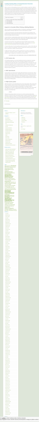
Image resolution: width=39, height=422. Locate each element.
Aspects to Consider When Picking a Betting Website (14, 19)
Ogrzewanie (7, 136)
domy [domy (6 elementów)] (11, 168)
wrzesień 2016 (7, 341)
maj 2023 (6, 249)
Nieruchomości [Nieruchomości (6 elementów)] (11, 188)
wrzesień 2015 (7, 351)
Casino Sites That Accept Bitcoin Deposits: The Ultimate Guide (10, 150)
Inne (6, 123)
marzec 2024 (7, 243)
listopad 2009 (7, 400)
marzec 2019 (7, 306)
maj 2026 (6, 213)
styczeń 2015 (7, 358)
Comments (24, 120)
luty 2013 (6, 377)
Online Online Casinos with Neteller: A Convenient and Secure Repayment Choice (9, 152)
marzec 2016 (7, 347)
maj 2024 (6, 242)
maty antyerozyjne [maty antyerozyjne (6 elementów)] (8, 185)
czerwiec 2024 (7, 240)
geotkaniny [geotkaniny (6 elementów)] (12, 172)
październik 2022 (8, 256)
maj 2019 (6, 304)
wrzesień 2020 (7, 283)
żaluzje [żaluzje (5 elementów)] (15, 210)
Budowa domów (7, 119)
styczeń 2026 (7, 219)
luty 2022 (6, 263)
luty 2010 (6, 397)
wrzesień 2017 (7, 330)
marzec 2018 (7, 321)
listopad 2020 (7, 280)
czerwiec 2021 (7, 273)
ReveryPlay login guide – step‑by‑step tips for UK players (10, 158)
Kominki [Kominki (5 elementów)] (9, 180)
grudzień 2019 (7, 294)
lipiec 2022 (7, 259)
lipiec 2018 (7, 316)
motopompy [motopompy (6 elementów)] (7, 186)
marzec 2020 (7, 290)
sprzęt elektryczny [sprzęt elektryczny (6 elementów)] (9, 204)
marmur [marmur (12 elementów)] (8, 182)
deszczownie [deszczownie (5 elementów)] (7, 168)
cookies (4, 418)
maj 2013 (6, 374)
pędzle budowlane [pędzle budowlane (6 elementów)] (8, 202)
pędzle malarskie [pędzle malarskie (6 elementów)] (9, 203)
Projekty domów (7, 140)
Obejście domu (7, 133)
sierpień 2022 (7, 257)
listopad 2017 (7, 327)
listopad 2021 (7, 266)
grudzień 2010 (7, 395)
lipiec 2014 (7, 364)
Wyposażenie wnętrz (8, 143)
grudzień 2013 (7, 371)
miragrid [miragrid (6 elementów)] (13, 185)
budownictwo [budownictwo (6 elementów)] (12, 167)
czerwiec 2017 (7, 334)
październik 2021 (8, 267)
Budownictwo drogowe (8, 120)
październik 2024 (8, 239)
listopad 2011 (7, 388)
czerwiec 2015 (7, 354)
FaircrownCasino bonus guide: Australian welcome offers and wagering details (10, 161)
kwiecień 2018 (7, 320)
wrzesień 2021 (7, 269)
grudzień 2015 (7, 350)
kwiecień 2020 (7, 289)
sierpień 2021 (7, 270)
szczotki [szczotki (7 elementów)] (12, 204)
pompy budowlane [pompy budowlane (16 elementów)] (9, 192)
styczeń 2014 (7, 370)
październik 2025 (8, 223)
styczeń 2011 (7, 394)
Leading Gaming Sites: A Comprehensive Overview (19, 3)
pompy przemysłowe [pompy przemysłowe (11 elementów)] (9, 195)
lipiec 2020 (7, 284)
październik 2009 (8, 401)
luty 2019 (6, 307)
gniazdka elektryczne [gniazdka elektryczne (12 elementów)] (9, 175)
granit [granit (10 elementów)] (7, 177)
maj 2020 (6, 287)
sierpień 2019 (7, 300)
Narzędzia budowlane (8, 130)
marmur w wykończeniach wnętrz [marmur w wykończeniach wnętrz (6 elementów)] (10, 182)
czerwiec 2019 (7, 303)
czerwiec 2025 (7, 229)
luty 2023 (6, 252)
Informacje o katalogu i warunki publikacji (10, 113)
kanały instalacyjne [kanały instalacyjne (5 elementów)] (12, 179)
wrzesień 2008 (7, 414)
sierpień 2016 (7, 343)
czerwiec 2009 (7, 405)
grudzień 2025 (7, 220)
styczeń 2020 (7, 293)
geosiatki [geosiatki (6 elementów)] (7, 172)
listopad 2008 (7, 411)
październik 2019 (8, 297)
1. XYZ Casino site (9, 20)
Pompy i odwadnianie (8, 139)
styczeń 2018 (7, 324)
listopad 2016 (7, 340)
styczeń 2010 (7, 398)
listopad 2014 (7, 360)
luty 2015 (6, 357)
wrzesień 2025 (7, 225)
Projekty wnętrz (7, 142)
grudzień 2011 (7, 387)
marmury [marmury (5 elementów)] (6, 184)
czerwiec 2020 (7, 286)
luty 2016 (6, 348)
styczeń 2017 (7, 337)
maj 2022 (6, 260)
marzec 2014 (7, 367)
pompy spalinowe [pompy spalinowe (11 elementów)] (8, 197)
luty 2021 (6, 276)
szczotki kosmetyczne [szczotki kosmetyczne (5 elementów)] (9, 206)
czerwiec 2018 (7, 317)
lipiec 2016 (7, 344)
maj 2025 (6, 230)
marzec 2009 (7, 408)
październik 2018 (8, 311)
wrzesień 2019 (7, 299)
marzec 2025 (7, 233)
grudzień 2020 (7, 279)
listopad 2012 (7, 380)
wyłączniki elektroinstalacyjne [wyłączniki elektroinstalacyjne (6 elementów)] (9, 207)
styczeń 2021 (7, 277)
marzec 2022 (7, 262)
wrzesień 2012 (7, 381)
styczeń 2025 (7, 236)
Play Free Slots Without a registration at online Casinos (9, 156)
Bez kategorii (19, 5)
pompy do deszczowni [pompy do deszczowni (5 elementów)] (9, 193)
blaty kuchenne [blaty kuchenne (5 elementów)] (8, 165)
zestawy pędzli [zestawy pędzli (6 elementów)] (8, 209)
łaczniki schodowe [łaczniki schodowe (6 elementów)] (9, 210)
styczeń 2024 (7, 246)
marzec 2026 (7, 216)
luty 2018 (6, 323)
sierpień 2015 (7, 353)
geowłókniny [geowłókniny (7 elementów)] (8, 174)
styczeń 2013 (7, 378)
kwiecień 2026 (7, 215)
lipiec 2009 (7, 404)
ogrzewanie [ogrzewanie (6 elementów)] (13, 189)
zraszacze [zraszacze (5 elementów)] (14, 209)
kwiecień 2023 (7, 250)
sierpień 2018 (7, 314)
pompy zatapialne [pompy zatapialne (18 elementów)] (9, 199)
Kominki (6, 126)
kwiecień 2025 (7, 232)
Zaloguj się (23, 117)
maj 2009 (6, 407)
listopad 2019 (7, 296)
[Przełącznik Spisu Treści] (21, 18)
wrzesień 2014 (7, 361)
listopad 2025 (7, 222)
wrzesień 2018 (7, 313)
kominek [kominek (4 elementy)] (6, 180)
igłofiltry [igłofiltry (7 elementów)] (11, 177)
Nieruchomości (7, 132)
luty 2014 (6, 368)
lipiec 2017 (7, 333)
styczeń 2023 (7, 253)
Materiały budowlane (8, 129)
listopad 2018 (7, 310)
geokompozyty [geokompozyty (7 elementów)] (9, 171)
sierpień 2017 (7, 331)
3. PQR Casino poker (9, 23)
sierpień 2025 (7, 226)
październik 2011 (8, 390)
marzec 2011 (7, 391)
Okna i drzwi (7, 137)
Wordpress (23, 121)
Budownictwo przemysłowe (9, 122)
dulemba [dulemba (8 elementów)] (7, 169)
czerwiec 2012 (7, 384)
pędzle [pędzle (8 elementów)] (7, 201)
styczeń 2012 (7, 385)
